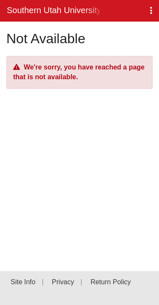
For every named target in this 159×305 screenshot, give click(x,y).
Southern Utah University (54, 10)
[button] (151, 11)
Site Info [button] (23, 282)
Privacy (63, 282)
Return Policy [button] (110, 282)
